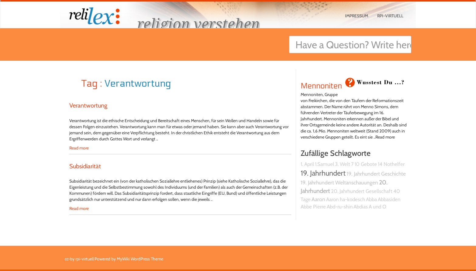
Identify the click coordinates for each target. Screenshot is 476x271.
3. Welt (342, 164)
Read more (79, 148)
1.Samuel (324, 164)
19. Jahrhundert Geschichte (376, 173)
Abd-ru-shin (340, 207)
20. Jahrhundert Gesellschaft (361, 191)
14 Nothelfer (391, 164)
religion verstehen (198, 23)
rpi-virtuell (390, 16)
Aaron (318, 199)
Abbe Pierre (313, 207)
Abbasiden (389, 199)
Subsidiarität (85, 166)
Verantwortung (88, 105)
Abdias (361, 207)
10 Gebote (365, 164)
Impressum (356, 16)
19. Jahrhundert (323, 173)
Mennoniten (321, 86)
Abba (371, 199)
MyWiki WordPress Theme (140, 259)
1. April (307, 164)
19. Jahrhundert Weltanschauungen (339, 182)
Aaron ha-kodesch (345, 199)
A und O (377, 207)
